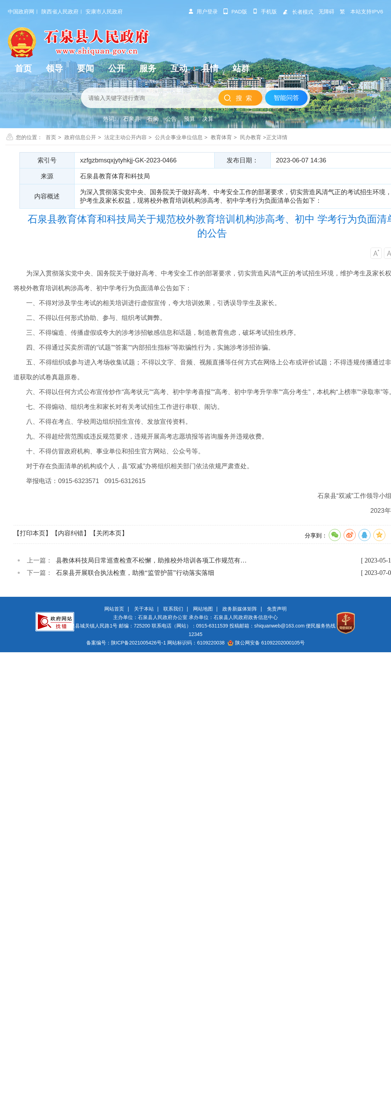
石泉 (152, 119)
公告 (171, 119)
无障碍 (326, 11)
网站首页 (114, 609)
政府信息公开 (80, 137)
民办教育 (250, 137)
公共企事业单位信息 (179, 137)
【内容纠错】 (71, 533)
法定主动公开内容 (125, 137)
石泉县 (131, 119)
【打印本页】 (32, 533)
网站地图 (203, 609)
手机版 (264, 11)
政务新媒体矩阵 (239, 609)
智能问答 (286, 97)
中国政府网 (21, 11)
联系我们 (173, 609)
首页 (51, 137)
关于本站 (144, 609)
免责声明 (277, 609)
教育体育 (221, 137)
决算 (208, 119)
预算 (189, 119)
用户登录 (203, 11)
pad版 (235, 11)
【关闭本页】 (109, 533)
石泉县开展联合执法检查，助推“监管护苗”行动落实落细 (135, 572)
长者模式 (297, 12)
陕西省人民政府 (59, 11)
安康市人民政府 (104, 11)
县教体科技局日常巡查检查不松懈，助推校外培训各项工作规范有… (151, 560)
